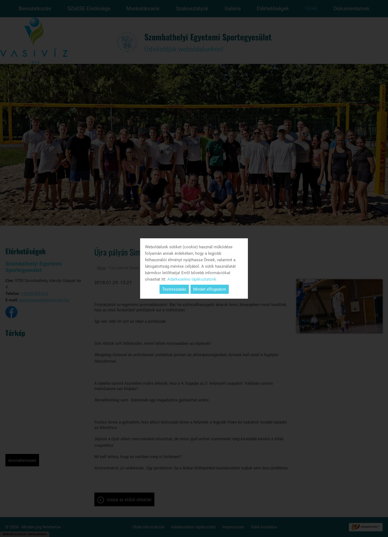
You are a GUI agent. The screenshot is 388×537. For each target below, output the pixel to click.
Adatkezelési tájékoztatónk (191, 279)
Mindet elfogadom (209, 289)
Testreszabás (174, 289)
